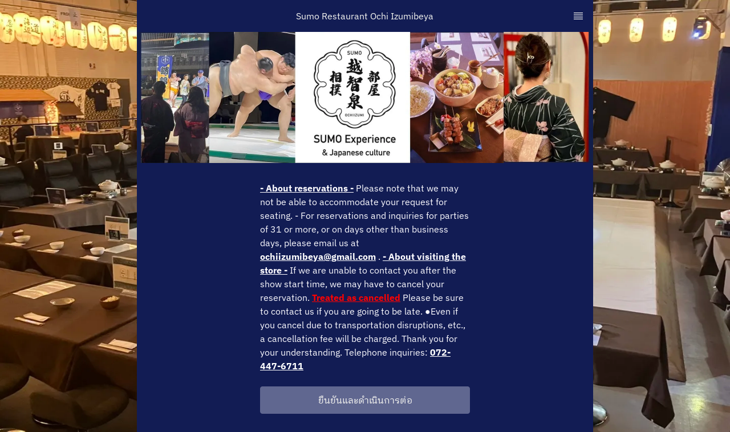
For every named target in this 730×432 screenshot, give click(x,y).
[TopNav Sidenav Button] (578, 16)
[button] (365, 400)
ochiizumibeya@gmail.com (318, 256)
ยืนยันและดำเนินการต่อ (365, 400)
